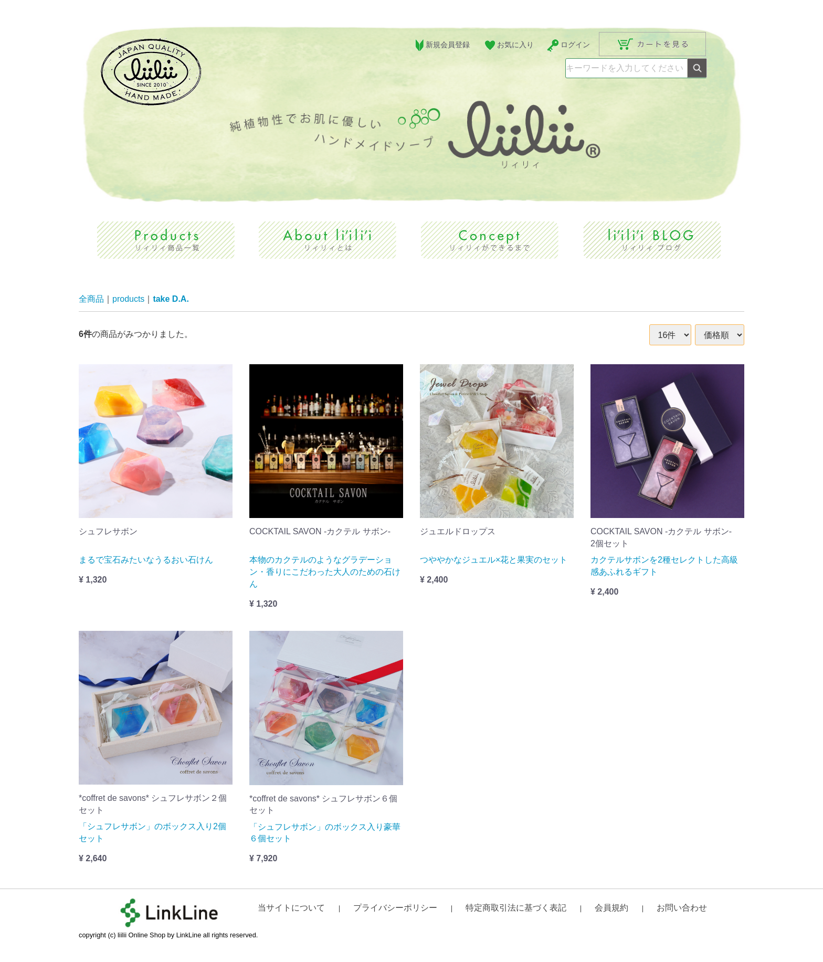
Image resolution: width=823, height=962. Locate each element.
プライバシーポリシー (395, 908)
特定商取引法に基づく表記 (516, 908)
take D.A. (170, 299)
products (128, 299)
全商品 (91, 299)
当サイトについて (291, 908)
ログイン (568, 45)
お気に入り (508, 45)
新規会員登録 (441, 45)
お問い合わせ (682, 908)
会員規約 (611, 908)
